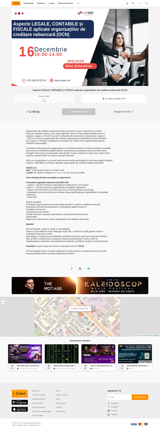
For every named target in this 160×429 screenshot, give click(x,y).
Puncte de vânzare (65, 3)
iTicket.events (60, 411)
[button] (80, 314)
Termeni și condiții (38, 395)
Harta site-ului (61, 403)
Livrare (58, 399)
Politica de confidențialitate (41, 411)
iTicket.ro (59, 407)
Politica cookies (37, 415)
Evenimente (28, 3)
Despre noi (36, 391)
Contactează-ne (37, 403)
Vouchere (41, 3)
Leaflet (137, 335)
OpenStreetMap (147, 335)
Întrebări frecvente (38, 399)
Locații (51, 3)
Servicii (58, 391)
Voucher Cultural (61, 395)
